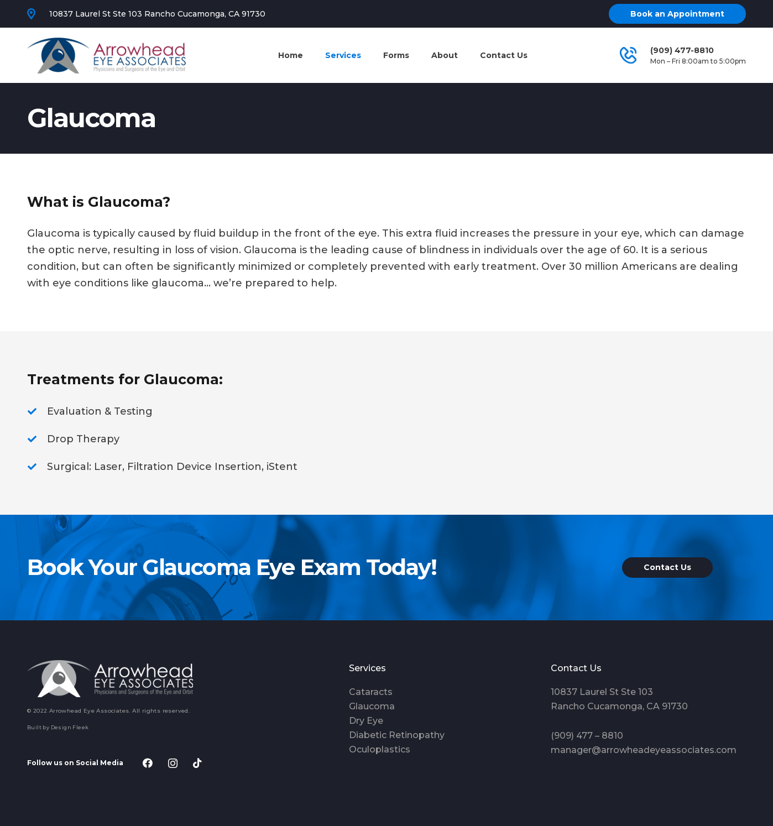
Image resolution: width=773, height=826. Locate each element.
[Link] (106, 56)
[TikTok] (197, 763)
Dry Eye (366, 720)
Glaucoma (372, 706)
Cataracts (371, 692)
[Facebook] (147, 763)
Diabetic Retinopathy (397, 735)
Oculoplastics (379, 749)
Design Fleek (70, 727)
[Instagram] (172, 763)
